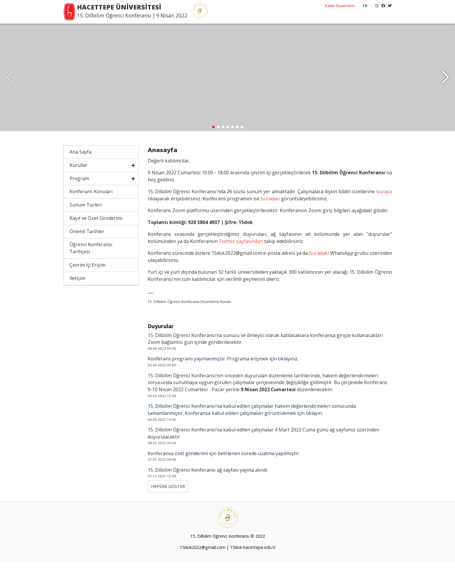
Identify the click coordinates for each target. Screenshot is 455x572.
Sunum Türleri (86, 215)
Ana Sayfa (80, 162)
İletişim (77, 289)
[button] (445, 82)
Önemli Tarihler (87, 242)
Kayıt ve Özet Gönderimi (96, 229)
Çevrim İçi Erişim (87, 276)
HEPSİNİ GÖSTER (168, 497)
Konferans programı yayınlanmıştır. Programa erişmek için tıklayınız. (223, 369)
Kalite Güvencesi (340, 5)
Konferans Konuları (91, 202)
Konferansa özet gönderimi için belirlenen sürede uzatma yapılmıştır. (224, 464)
